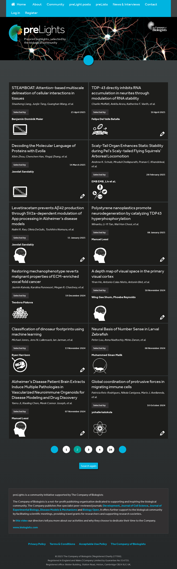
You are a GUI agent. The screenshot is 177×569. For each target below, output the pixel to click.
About (37, 4)
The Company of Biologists (128, 542)
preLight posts (80, 4)
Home (18, 4)
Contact (151, 4)
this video (22, 519)
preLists (102, 4)
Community (55, 4)
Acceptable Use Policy (93, 542)
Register (31, 13)
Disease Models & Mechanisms (58, 508)
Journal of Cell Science (134, 504)
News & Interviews (126, 4)
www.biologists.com (25, 525)
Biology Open (91, 508)
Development (111, 504)
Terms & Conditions (62, 542)
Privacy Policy (37, 542)
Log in (15, 13)
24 (113, 448)
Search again (88, 464)
